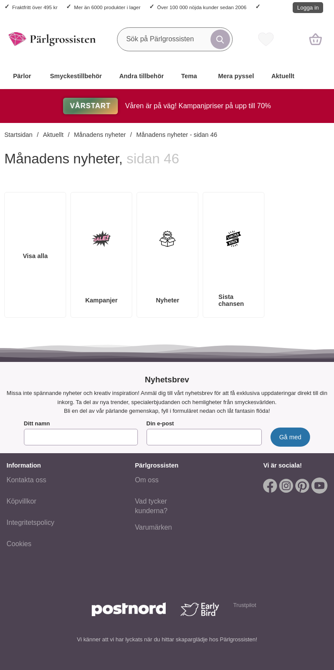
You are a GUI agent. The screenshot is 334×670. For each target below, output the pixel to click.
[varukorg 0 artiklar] (315, 39)
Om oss (147, 480)
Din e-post (160, 423)
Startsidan (18, 134)
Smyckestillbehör (76, 76)
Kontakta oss (27, 480)
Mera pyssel (236, 76)
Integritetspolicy (30, 522)
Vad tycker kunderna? (151, 506)
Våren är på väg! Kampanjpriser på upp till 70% (167, 105)
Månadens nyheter (100, 134)
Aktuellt (282, 76)
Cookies (19, 543)
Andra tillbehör (141, 76)
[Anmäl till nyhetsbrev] (290, 437)
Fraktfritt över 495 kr (34, 7)
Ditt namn (37, 423)
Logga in (308, 7)
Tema (189, 76)
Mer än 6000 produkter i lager (107, 7)
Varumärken (153, 527)
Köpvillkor (22, 501)
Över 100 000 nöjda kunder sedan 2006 (201, 7)
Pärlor (22, 76)
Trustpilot (244, 605)
